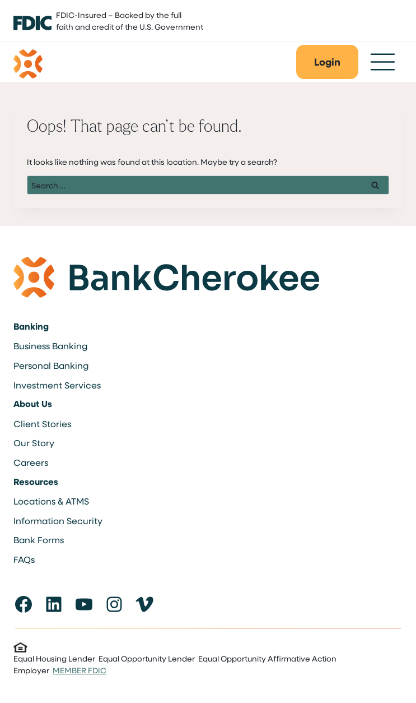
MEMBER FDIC (79, 670)
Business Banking (50, 345)
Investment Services (57, 385)
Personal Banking (50, 365)
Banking (31, 326)
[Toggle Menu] (383, 62)
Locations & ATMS (51, 501)
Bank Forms (38, 539)
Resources (35, 481)
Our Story (33, 442)
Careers (30, 462)
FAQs (24, 559)
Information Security (57, 520)
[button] (327, 62)
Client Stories (42, 423)
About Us (32, 403)
